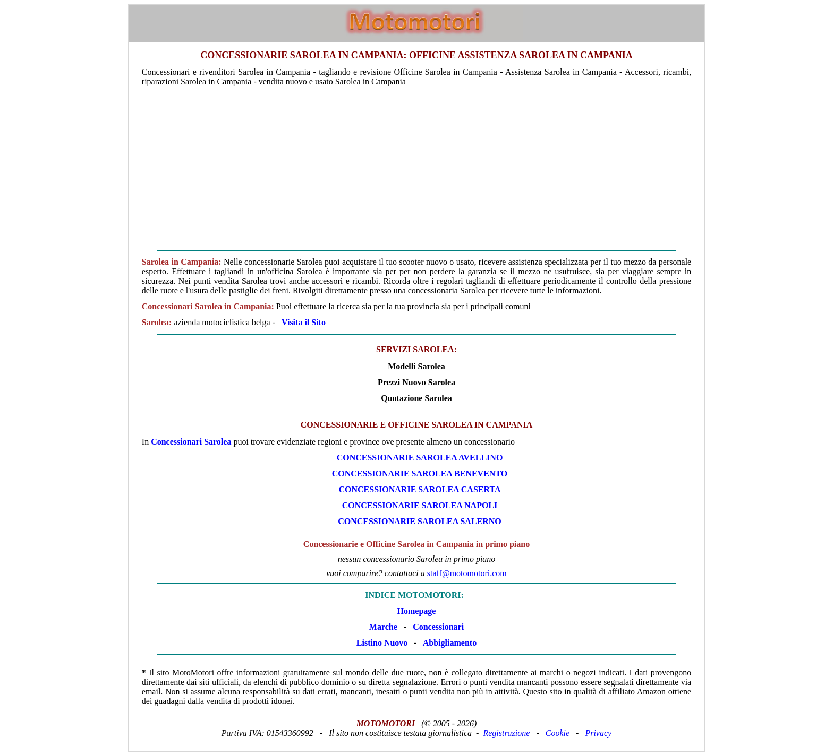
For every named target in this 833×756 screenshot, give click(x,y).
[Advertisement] (416, 172)
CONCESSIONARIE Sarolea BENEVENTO (419, 473)
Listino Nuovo (381, 642)
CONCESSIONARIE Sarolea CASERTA (419, 489)
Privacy (598, 732)
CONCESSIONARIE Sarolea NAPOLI (420, 505)
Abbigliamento (450, 642)
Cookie (558, 732)
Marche (383, 626)
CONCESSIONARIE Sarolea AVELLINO (420, 457)
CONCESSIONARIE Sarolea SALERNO (420, 521)
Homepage (416, 610)
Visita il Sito (304, 322)
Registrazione (506, 732)
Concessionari (438, 626)
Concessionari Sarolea (191, 441)
